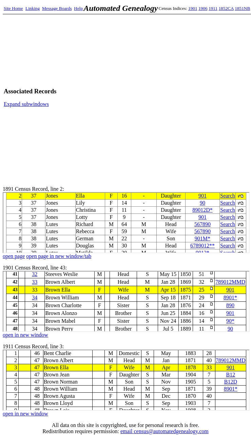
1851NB (242, 8)
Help (78, 8)
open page (14, 256)
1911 (213, 8)
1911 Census (126, 380)
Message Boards (57, 8)
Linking (32, 8)
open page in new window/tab (58, 256)
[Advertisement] (165, 97)
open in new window (25, 335)
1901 (192, 8)
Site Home (13, 8)
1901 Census (126, 301)
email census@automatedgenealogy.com (164, 431)
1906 (203, 8)
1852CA (225, 8)
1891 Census (126, 222)
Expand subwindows (26, 104)
